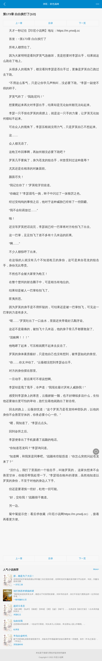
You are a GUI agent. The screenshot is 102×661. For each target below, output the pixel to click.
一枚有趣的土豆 (20, 600)
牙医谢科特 (18, 644)
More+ (96, 569)
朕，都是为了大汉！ (23, 576)
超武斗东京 (19, 606)
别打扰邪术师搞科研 (23, 591)
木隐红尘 (17, 615)
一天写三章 (18, 585)
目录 (50, 23)
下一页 (82, 23)
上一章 (18, 23)
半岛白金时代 (20, 636)
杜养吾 (16, 629)
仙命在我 (18, 621)
